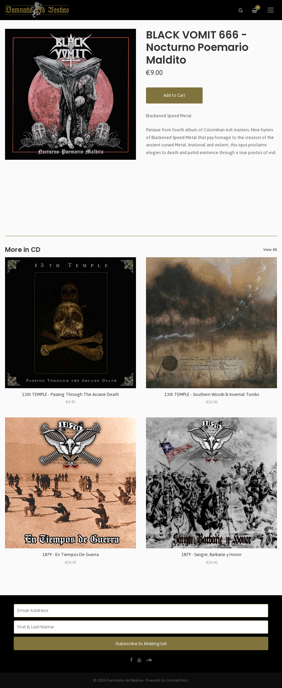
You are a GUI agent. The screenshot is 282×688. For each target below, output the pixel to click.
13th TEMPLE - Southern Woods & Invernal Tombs (211, 394)
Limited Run (177, 680)
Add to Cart (174, 95)
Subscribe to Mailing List (141, 643)
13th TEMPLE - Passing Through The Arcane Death (70, 394)
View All (270, 249)
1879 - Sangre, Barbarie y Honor (211, 554)
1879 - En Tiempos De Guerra (71, 554)
